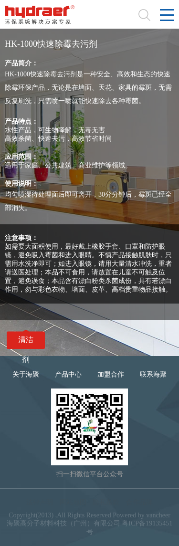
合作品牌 (139, 502)
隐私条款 (106, 502)
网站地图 (73, 502)
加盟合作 (110, 374)
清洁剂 (25, 342)
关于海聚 (25, 374)
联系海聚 (153, 374)
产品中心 (68, 374)
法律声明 (39, 502)
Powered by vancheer (141, 515)
